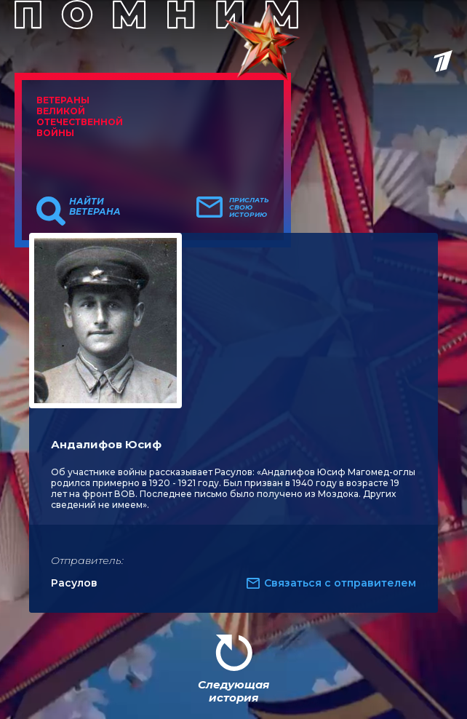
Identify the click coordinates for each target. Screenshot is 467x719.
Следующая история (233, 691)
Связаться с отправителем (340, 582)
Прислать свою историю (249, 207)
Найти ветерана (95, 206)
